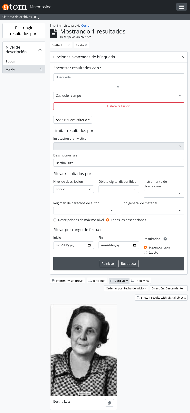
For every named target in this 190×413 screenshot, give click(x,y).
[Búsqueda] (119, 77)
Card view (119, 281)
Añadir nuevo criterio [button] (71, 120)
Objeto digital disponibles (117, 181)
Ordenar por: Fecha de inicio (125, 288)
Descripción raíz (65, 155)
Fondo (23, 70)
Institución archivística (69, 138)
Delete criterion (118, 106)
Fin (101, 237)
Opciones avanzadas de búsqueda (84, 57)
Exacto (153, 252)
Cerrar (86, 25)
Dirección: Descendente (168, 288)
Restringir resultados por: (23, 30)
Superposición (159, 247)
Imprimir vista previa (67, 281)
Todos (10, 61)
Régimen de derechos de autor (76, 203)
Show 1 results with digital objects (161, 297)
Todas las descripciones (128, 220)
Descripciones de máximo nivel (81, 220)
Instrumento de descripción (155, 183)
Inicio (57, 237)
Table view (140, 281)
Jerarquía (97, 281)
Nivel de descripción (16, 49)
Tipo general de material (139, 203)
